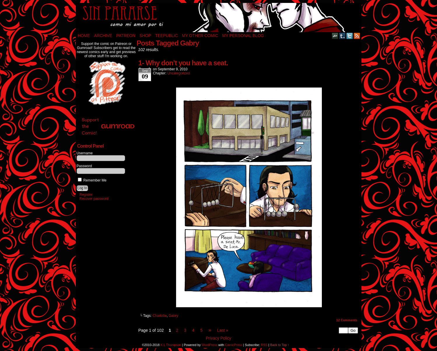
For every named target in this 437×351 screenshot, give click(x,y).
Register (86, 195)
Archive (103, 35)
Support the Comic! (108, 126)
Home (84, 35)
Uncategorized (178, 73)
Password (84, 166)
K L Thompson (171, 345)
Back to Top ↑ (279, 345)
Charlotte (159, 316)
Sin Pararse (218, 17)
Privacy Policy (218, 338)
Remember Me (92, 180)
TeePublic (166, 35)
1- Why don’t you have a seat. (183, 63)
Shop (145, 35)
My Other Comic (200, 35)
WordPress (209, 345)
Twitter (349, 35)
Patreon (126, 35)
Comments (346, 320)
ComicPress (233, 345)
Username (85, 153)
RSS (357, 35)
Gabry (173, 316)
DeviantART (335, 35)
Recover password (94, 199)
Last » (222, 330)
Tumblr (342, 35)
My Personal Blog (243, 35)
